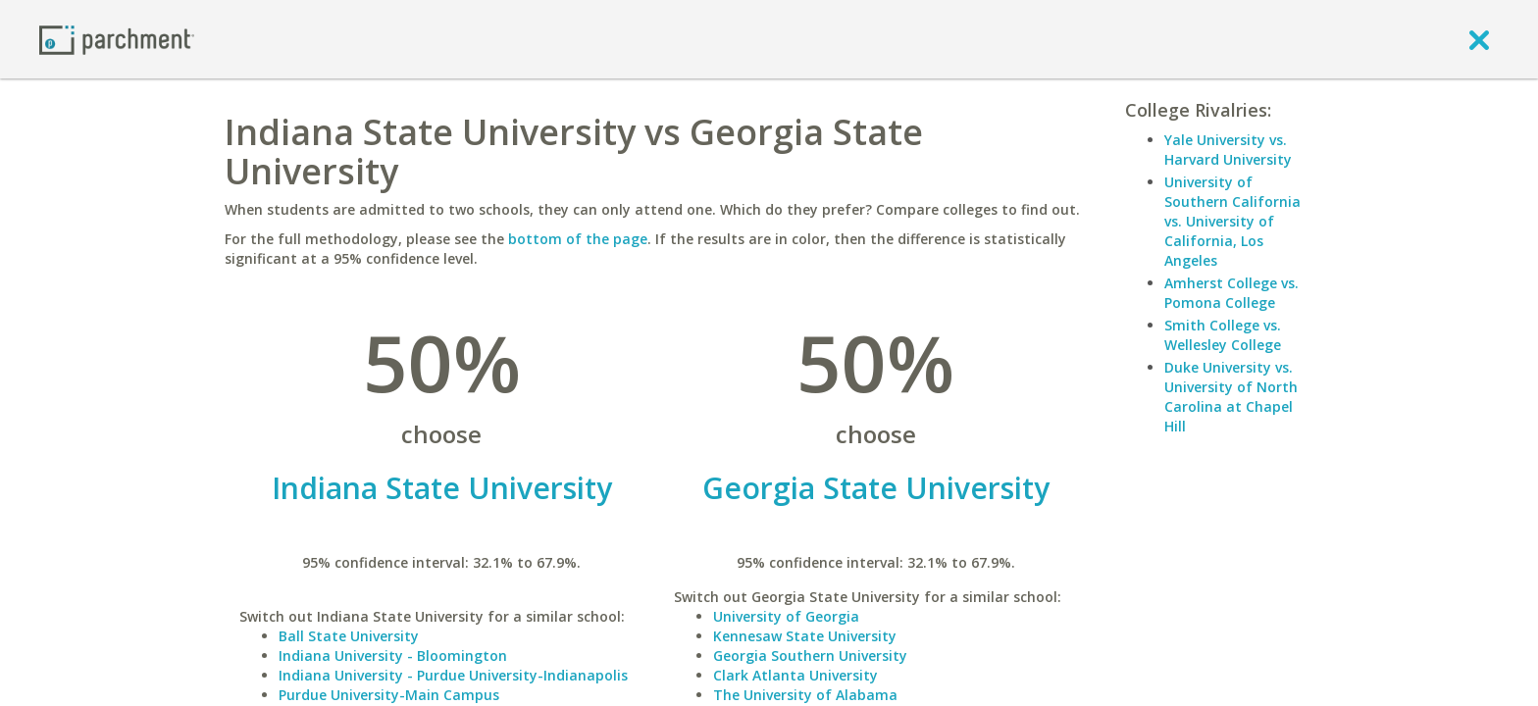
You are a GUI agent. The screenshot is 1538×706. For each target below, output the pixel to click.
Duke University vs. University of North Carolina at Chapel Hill (1231, 396)
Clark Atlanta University (795, 675)
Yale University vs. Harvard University (1228, 149)
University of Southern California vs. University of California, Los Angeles (1232, 221)
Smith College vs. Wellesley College (1222, 335)
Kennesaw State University (805, 636)
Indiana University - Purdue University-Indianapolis (453, 675)
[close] (1479, 39)
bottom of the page (577, 238)
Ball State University (349, 636)
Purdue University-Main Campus (389, 694)
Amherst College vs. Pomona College (1231, 293)
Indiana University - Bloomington (393, 655)
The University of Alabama (805, 694)
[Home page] (116, 38)
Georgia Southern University (810, 655)
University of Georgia (786, 616)
